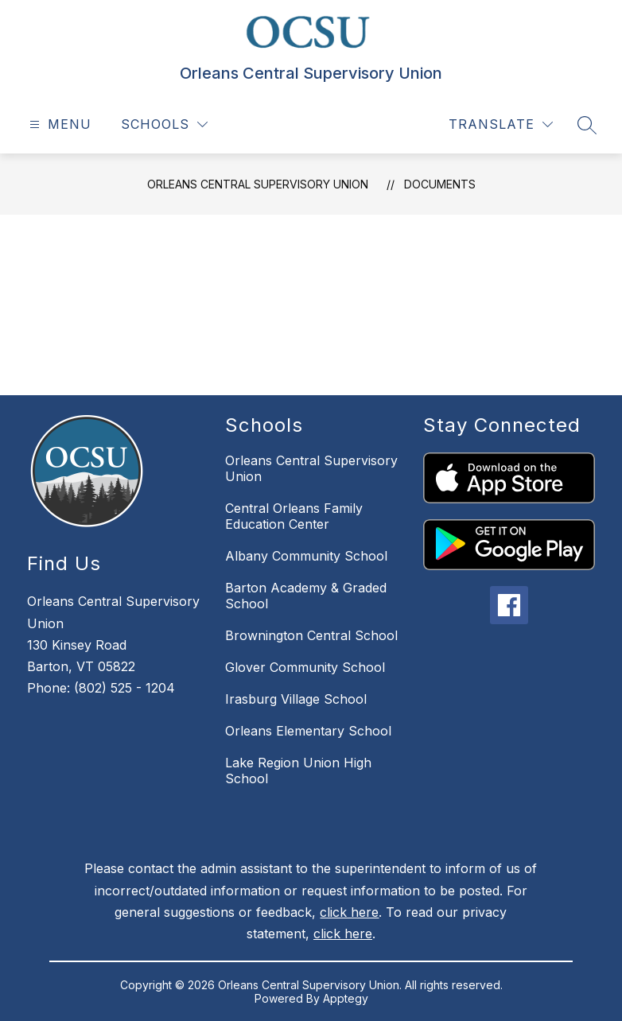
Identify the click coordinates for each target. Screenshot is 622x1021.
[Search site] (587, 124)
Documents (440, 184)
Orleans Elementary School (308, 731)
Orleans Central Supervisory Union (257, 184)
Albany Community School (306, 556)
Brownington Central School (311, 635)
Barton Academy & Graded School (306, 595)
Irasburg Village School (296, 699)
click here (349, 912)
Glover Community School (305, 667)
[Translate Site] (501, 124)
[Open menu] (58, 124)
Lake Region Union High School (298, 770)
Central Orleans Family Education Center (294, 516)
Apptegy (345, 998)
